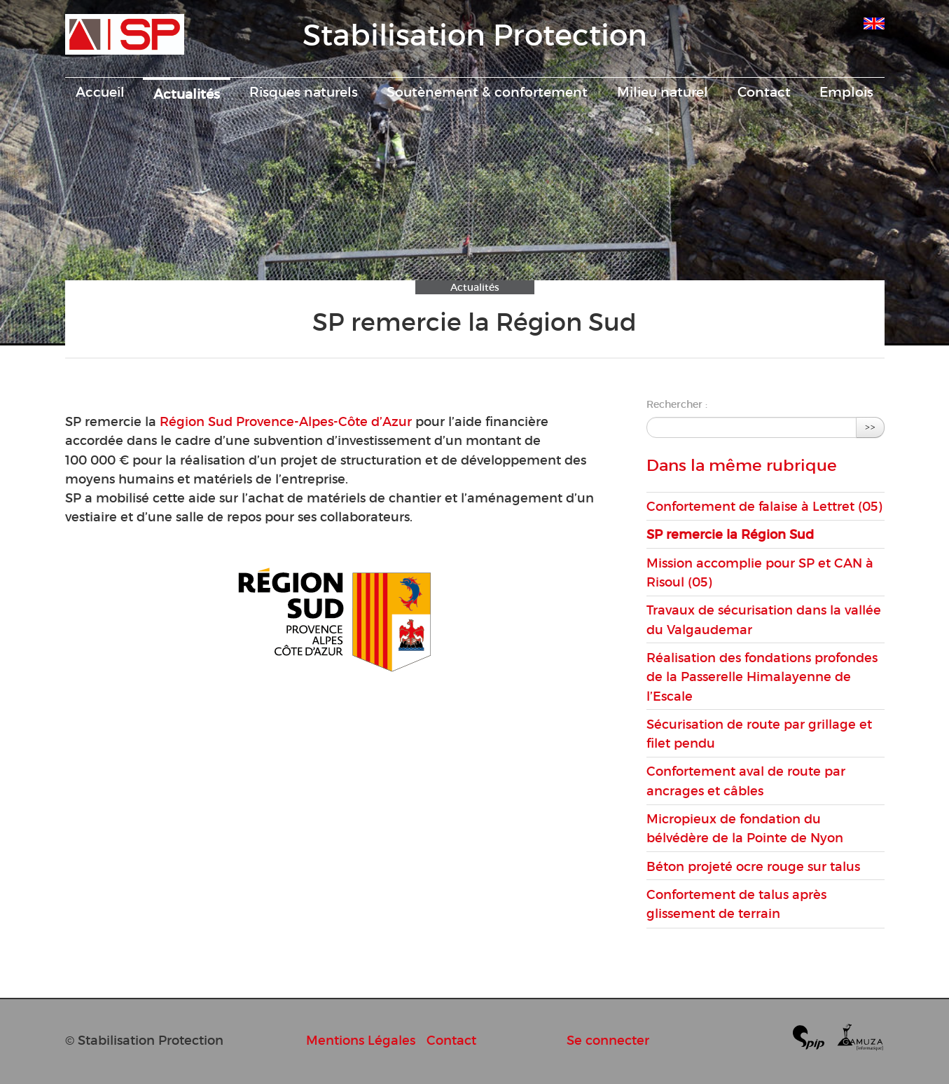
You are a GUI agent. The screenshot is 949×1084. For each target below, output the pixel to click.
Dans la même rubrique (741, 465)
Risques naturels (303, 91)
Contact (764, 91)
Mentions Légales (360, 1040)
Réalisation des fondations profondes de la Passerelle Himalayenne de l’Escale (762, 677)
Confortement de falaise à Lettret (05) (764, 506)
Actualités (186, 93)
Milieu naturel (662, 91)
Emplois (846, 91)
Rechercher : (676, 404)
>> (870, 427)
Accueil (100, 91)
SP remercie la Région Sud (730, 534)
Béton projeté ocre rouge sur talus (753, 866)
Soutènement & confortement (487, 91)
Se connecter (608, 1040)
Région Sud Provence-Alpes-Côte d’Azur (286, 421)
